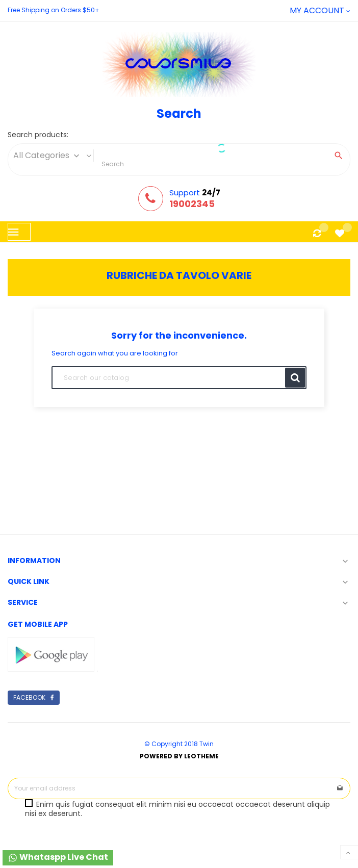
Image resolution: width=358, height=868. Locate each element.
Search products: (38, 135)
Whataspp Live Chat (58, 857)
